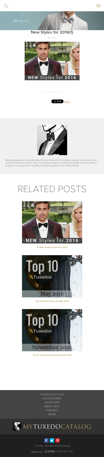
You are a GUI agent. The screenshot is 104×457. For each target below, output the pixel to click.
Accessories (52, 398)
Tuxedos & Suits (52, 394)
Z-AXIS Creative (59, 451)
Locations (52, 402)
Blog (52, 414)
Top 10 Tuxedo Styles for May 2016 (52, 301)
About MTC (52, 406)
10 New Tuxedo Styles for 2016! (52, 247)
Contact (52, 410)
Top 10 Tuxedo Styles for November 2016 (52, 355)
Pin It (67, 102)
